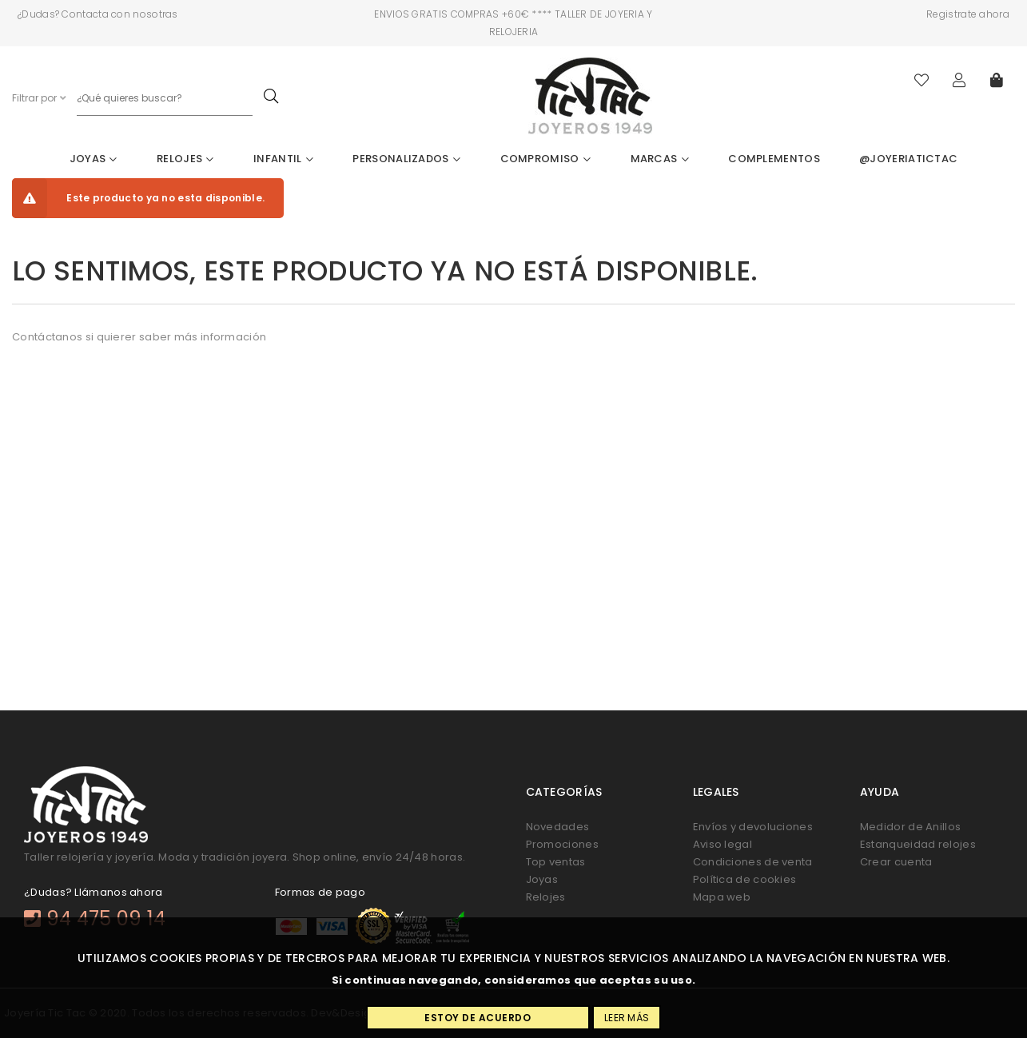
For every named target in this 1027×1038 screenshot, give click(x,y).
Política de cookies (745, 879)
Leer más (626, 1017)
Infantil (283, 158)
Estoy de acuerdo (477, 1017)
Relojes (185, 158)
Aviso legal (722, 844)
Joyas (93, 158)
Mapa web (721, 897)
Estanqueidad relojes (918, 844)
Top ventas (556, 861)
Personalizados (406, 158)
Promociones (562, 844)
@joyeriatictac (908, 158)
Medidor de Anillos (910, 826)
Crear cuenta (896, 861)
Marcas (660, 158)
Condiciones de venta (753, 861)
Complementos (774, 158)
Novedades (558, 826)
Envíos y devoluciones (753, 826)
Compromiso (545, 158)
